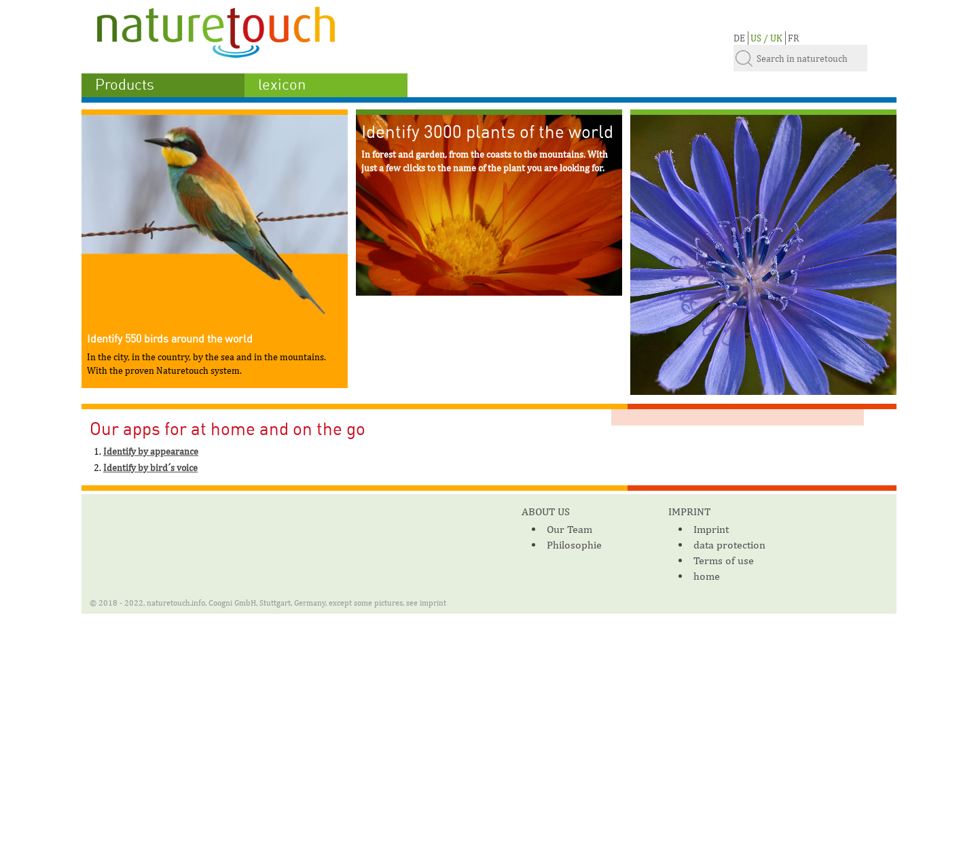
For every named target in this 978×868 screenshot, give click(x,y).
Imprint (711, 529)
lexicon (282, 84)
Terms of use (723, 560)
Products (124, 84)
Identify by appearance (150, 451)
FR (793, 38)
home (706, 576)
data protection (729, 544)
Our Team (569, 529)
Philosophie (574, 544)
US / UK (766, 38)
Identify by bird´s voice (150, 467)
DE (739, 38)
